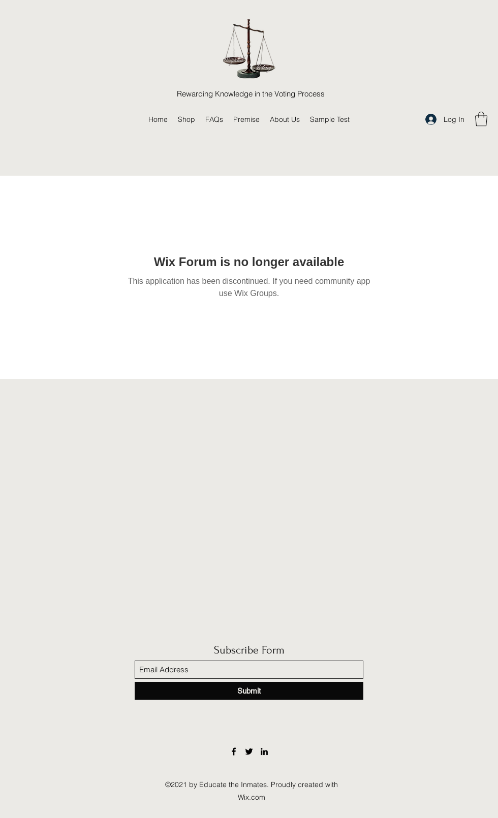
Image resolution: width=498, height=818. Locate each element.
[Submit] (249, 691)
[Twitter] (249, 751)
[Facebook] (234, 751)
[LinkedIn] (264, 751)
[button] (481, 119)
